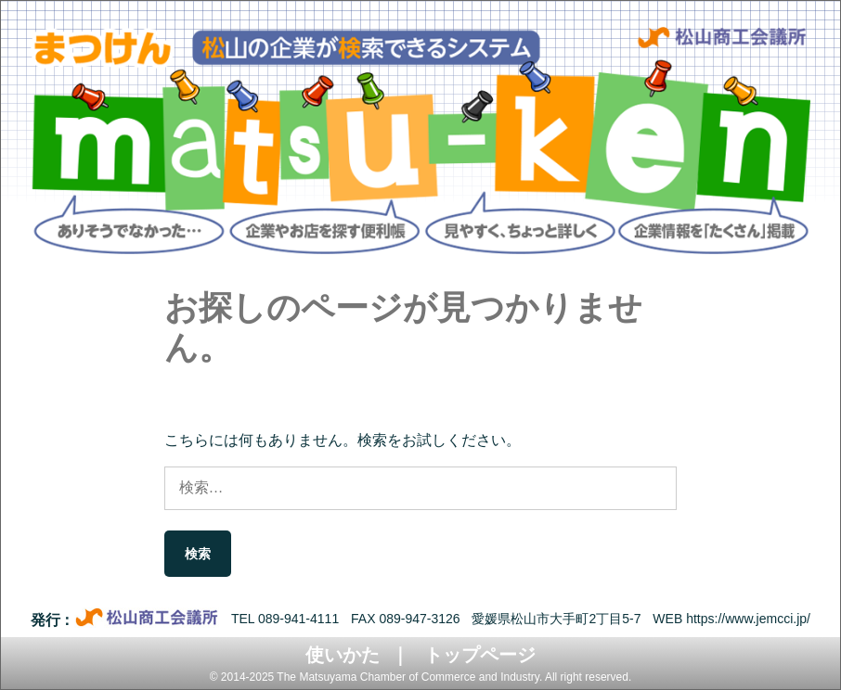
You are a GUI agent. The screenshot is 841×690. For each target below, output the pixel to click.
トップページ (480, 655)
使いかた (342, 655)
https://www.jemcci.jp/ (748, 618)
